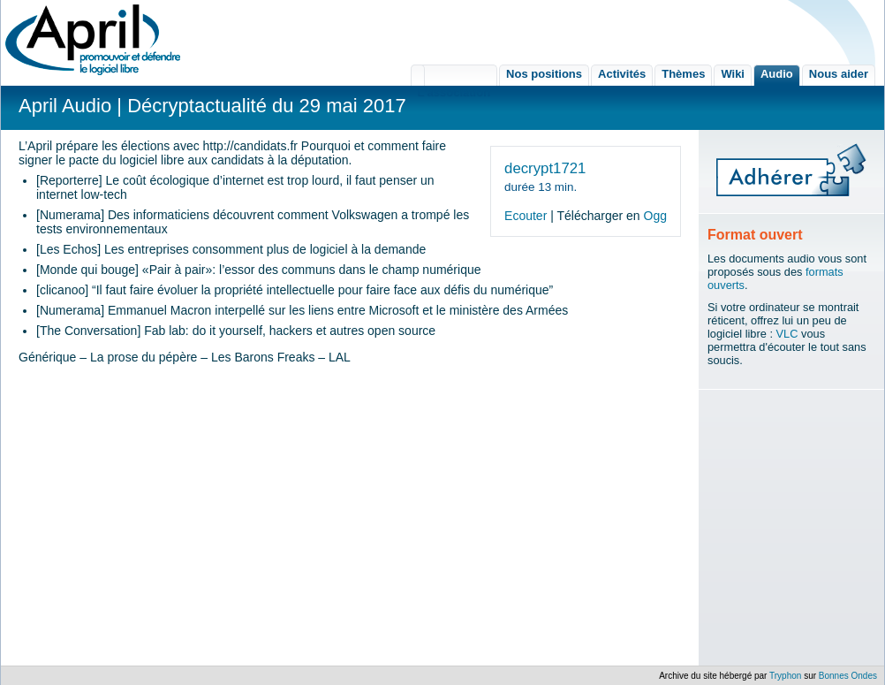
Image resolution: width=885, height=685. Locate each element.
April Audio (65, 106)
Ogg (655, 216)
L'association (454, 75)
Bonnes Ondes (848, 676)
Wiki (733, 73)
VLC (787, 333)
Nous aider (838, 73)
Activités (622, 73)
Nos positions (544, 73)
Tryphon (785, 676)
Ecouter (525, 216)
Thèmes (683, 73)
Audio (776, 73)
